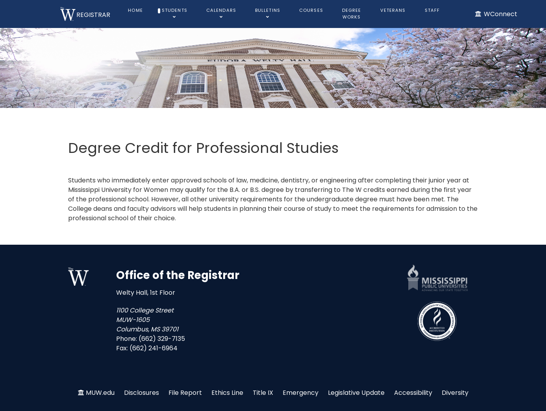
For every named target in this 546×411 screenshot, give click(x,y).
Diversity (455, 392)
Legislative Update (356, 392)
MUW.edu (100, 392)
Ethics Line (227, 392)
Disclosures (141, 392)
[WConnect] (495, 14)
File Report (185, 392)
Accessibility (413, 392)
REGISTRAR (93, 14)
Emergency (300, 392)
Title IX (263, 392)
